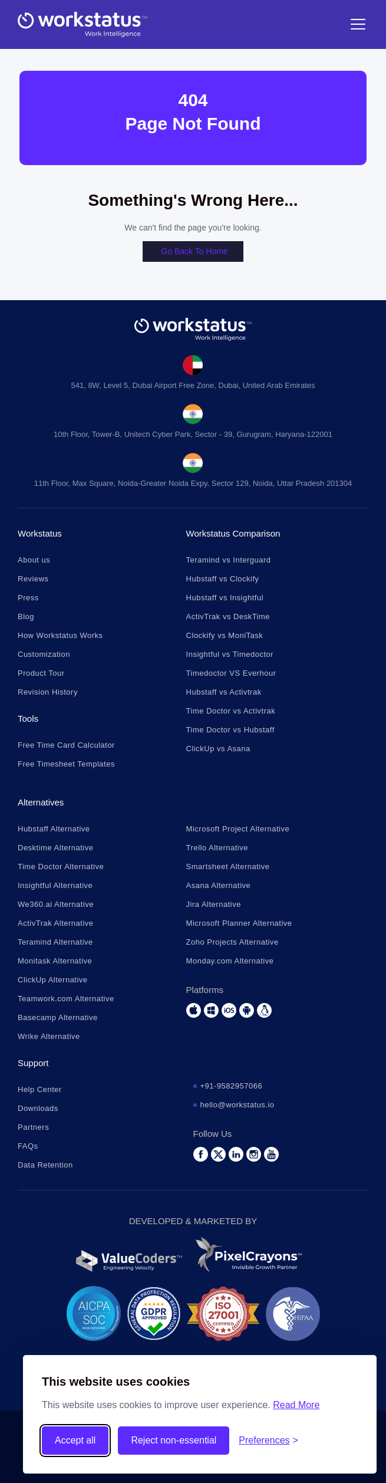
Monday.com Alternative (230, 960)
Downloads (38, 1108)
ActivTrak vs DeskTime (228, 616)
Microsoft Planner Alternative (239, 923)
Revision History (48, 692)
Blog (26, 616)
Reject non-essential (173, 1440)
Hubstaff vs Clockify (222, 578)
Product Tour (41, 673)
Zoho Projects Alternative (232, 942)
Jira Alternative (213, 904)
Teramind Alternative (55, 942)
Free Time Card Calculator (66, 745)
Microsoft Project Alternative (238, 828)
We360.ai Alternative (56, 904)
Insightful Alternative (55, 885)
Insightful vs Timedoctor (230, 654)
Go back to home (194, 251)
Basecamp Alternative (58, 1017)
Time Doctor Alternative (61, 866)
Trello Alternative (217, 847)
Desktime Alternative (56, 847)
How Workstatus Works (60, 635)
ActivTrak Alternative (56, 923)
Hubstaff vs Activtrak (224, 692)
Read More (296, 1405)
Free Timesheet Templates (66, 763)
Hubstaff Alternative (54, 828)
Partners (33, 1127)
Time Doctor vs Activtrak (231, 710)
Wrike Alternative (49, 1036)
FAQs (28, 1146)
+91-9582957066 (231, 1085)
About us (34, 559)
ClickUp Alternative (53, 979)
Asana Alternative (218, 885)
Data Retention (45, 1164)
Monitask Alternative (55, 960)
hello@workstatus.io (237, 1104)
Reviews (33, 578)
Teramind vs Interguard (228, 559)
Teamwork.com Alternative (66, 998)
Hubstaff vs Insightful (224, 597)
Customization (44, 654)
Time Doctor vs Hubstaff (230, 729)
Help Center (40, 1089)
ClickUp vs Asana (218, 748)
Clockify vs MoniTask (224, 635)
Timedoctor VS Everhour (231, 673)
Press (28, 597)
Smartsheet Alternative (228, 866)
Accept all (75, 1440)
